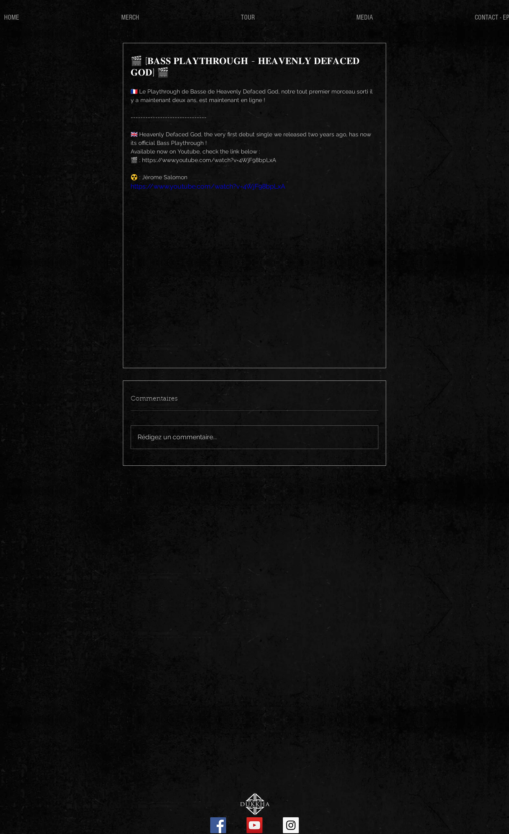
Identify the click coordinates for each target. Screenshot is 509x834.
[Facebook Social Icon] (218, 825)
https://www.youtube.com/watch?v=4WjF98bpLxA (208, 186)
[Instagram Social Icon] (291, 825)
